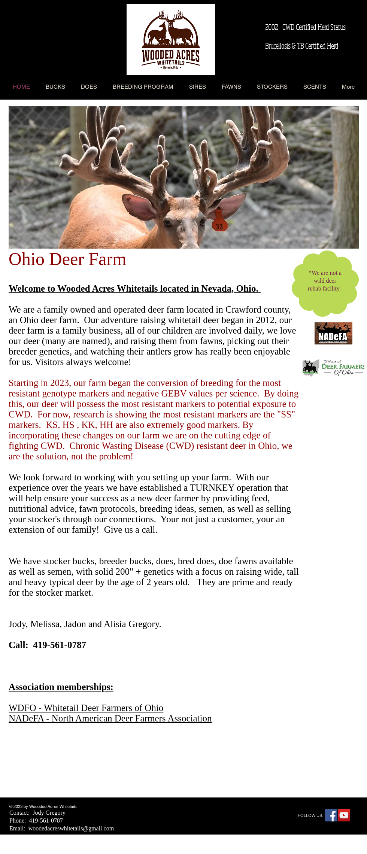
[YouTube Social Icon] (344, 815)
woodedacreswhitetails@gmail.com (71, 828)
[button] (184, 177)
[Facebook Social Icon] (331, 815)
